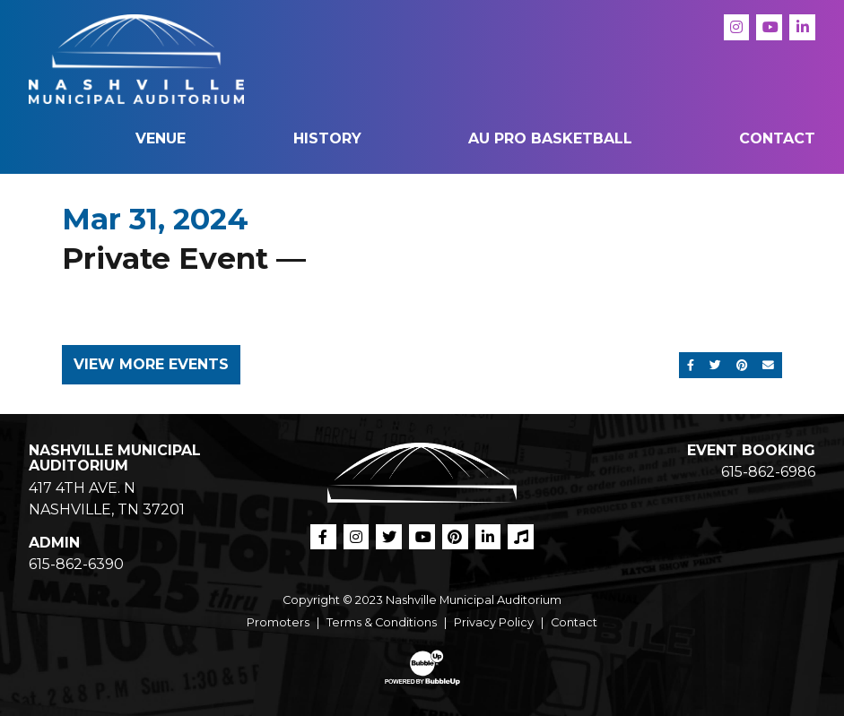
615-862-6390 (76, 564)
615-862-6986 (768, 471)
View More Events (151, 364)
